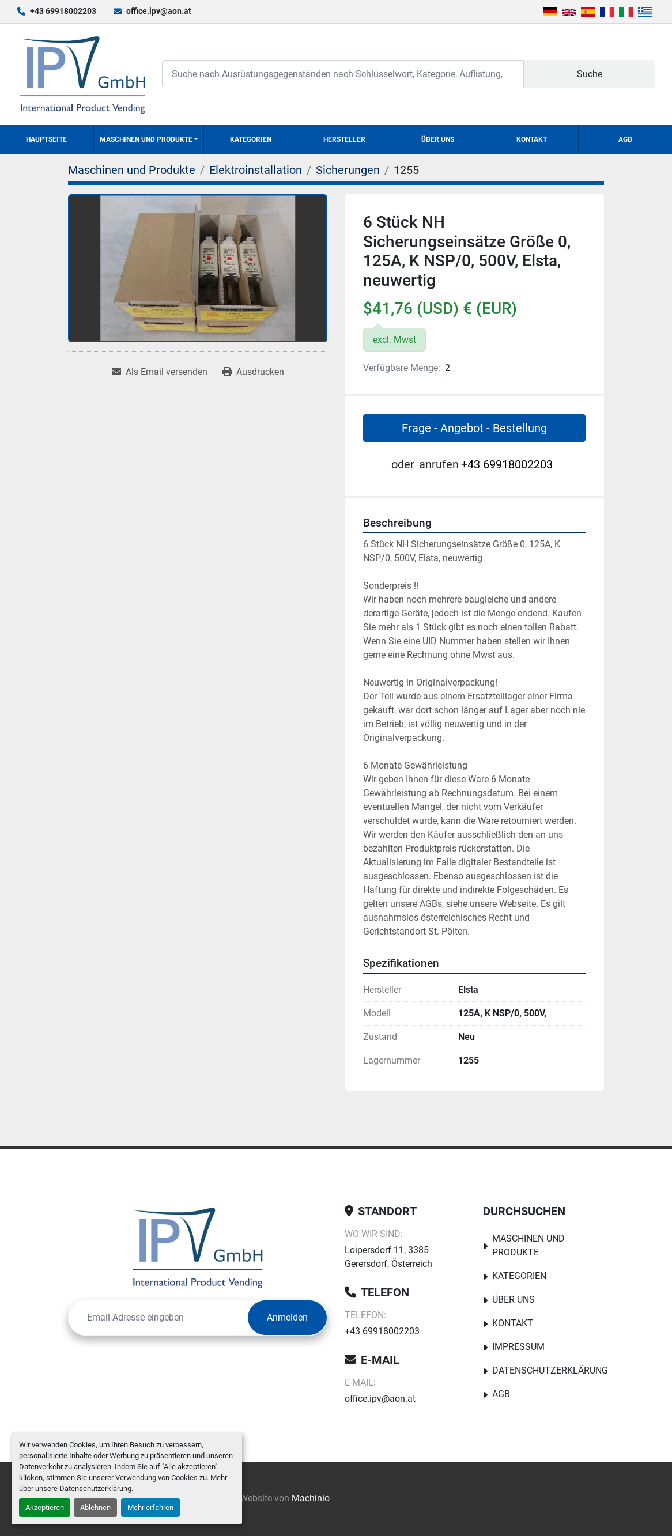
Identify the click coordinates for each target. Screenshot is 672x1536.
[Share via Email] (159, 372)
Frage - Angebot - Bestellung (474, 428)
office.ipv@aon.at (158, 11)
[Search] (343, 74)
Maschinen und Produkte (146, 139)
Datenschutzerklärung (95, 1488)
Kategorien (250, 139)
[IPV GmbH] (198, 1247)
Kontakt (531, 139)
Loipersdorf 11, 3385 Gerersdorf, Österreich (388, 1256)
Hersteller (344, 139)
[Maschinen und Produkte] (131, 170)
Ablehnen (95, 1507)
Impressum (518, 1346)
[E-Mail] (158, 1317)
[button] (148, 139)
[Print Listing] (253, 372)
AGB (625, 139)
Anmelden (287, 1317)
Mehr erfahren (150, 1507)
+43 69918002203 (63, 11)
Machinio (311, 1498)
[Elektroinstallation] (255, 170)
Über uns (437, 139)
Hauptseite (46, 139)
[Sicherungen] (348, 170)
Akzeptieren (44, 1507)
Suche (589, 74)
